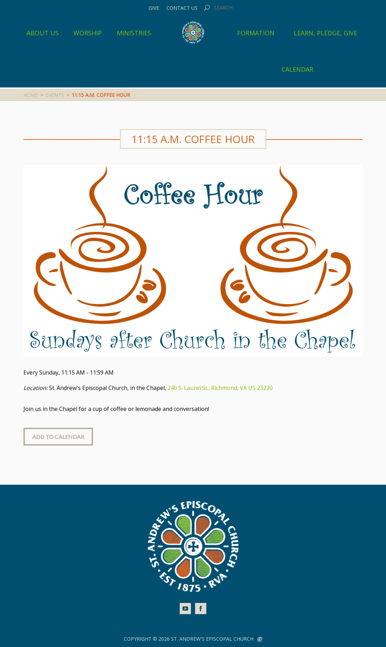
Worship (87, 33)
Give (154, 8)
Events (55, 95)
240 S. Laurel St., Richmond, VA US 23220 (220, 388)
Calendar (297, 69)
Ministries (134, 33)
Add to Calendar (58, 436)
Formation (255, 33)
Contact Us (182, 8)
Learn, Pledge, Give (325, 33)
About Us (43, 33)
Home (30, 95)
